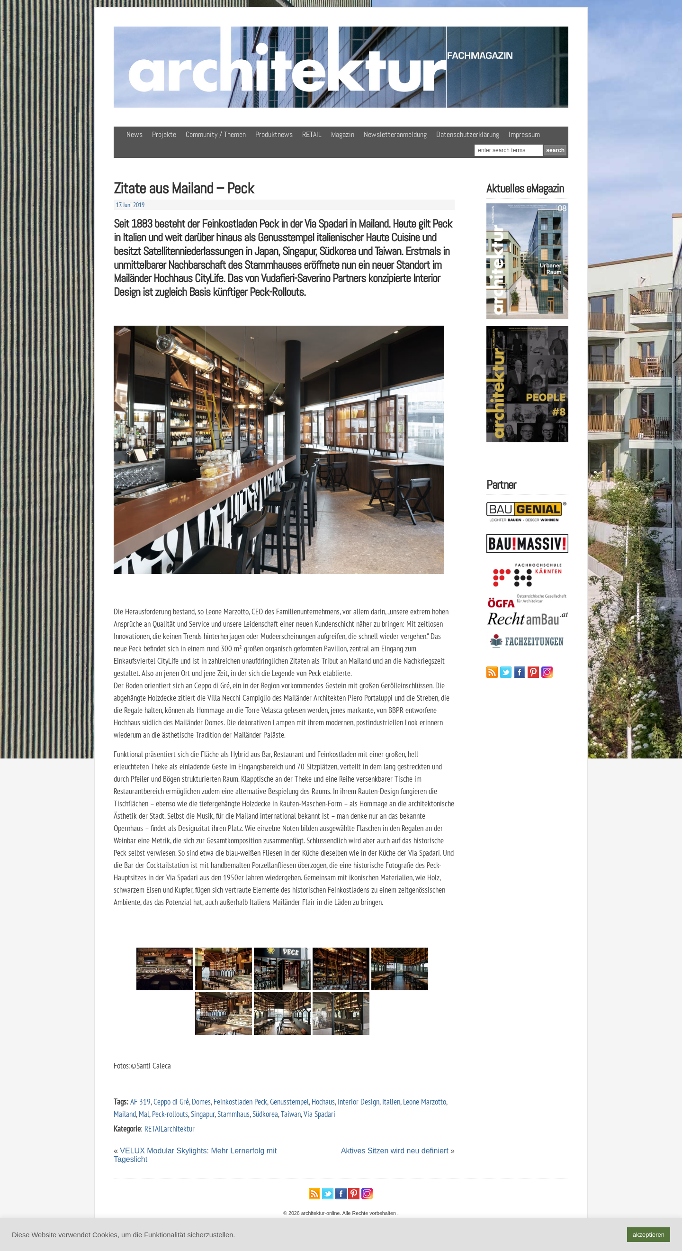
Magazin (342, 134)
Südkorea (265, 1113)
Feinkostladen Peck (240, 1101)
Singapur (203, 1113)
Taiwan (291, 1113)
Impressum (524, 134)
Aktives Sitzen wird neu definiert (395, 1151)
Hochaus (323, 1101)
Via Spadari (319, 1113)
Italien (391, 1101)
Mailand (125, 1113)
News (134, 134)
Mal (144, 1113)
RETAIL (312, 134)
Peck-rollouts (170, 1113)
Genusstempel (289, 1101)
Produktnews (274, 134)
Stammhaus (233, 1113)
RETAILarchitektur (169, 1128)
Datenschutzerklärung (467, 134)
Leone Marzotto (424, 1101)
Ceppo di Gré (171, 1101)
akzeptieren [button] (648, 1234)
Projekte (164, 134)
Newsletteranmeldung (395, 134)
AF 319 (140, 1101)
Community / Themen (216, 134)
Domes (201, 1101)
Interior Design (358, 1101)
